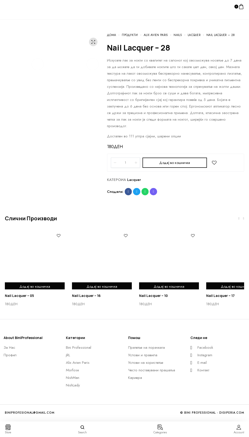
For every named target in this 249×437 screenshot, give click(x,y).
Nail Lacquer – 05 (19, 295)
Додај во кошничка (174, 162)
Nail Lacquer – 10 (153, 295)
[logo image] (14, 6)
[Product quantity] (125, 163)
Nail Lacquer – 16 (86, 295)
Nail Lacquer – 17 (220, 295)
